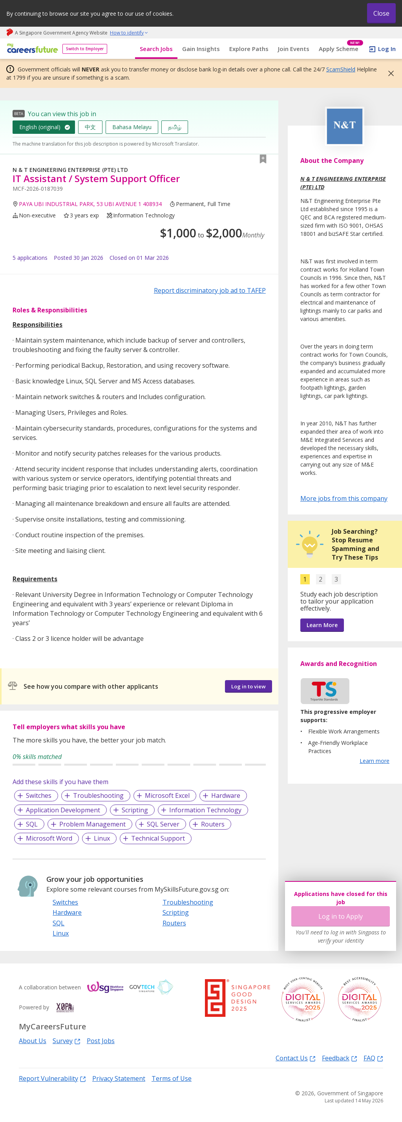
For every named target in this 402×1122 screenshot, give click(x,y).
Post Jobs (101, 1040)
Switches (38, 795)
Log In (387, 49)
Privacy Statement (118, 1078)
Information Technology (205, 810)
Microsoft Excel (167, 795)
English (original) (39, 127)
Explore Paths (249, 49)
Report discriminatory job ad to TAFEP (210, 290)
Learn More (322, 625)
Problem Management (92, 824)
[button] (389, 73)
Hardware (225, 795)
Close (381, 13)
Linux (102, 838)
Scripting (135, 810)
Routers (213, 824)
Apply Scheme (341, 49)
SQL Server (163, 824)
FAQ (373, 1058)
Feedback (339, 1058)
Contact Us (296, 1058)
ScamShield (340, 69)
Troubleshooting (98, 795)
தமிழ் (174, 127)
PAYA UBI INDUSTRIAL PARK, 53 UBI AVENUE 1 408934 (90, 204)
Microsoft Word (49, 838)
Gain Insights (201, 49)
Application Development (63, 810)
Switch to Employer (85, 48)
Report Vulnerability (52, 1078)
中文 (90, 127)
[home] (31, 49)
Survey (66, 1040)
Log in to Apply (340, 916)
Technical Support (158, 838)
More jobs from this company (343, 498)
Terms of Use (172, 1078)
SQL (32, 824)
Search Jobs (156, 49)
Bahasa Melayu (132, 127)
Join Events (293, 49)
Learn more (374, 760)
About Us (32, 1040)
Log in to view (248, 686)
